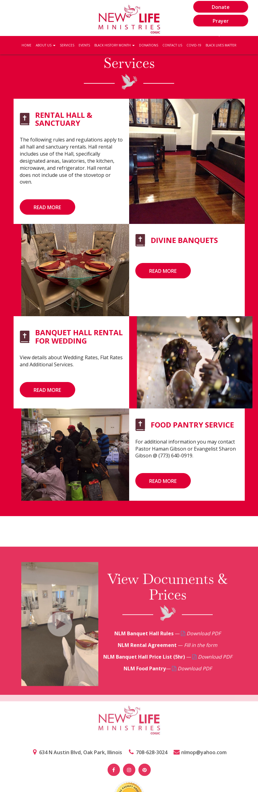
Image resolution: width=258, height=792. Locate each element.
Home (26, 45)
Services (67, 45)
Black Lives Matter (221, 45)
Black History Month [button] (114, 45)
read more (47, 207)
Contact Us (172, 45)
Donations (148, 45)
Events (84, 45)
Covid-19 (193, 45)
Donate (221, 7)
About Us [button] (45, 45)
